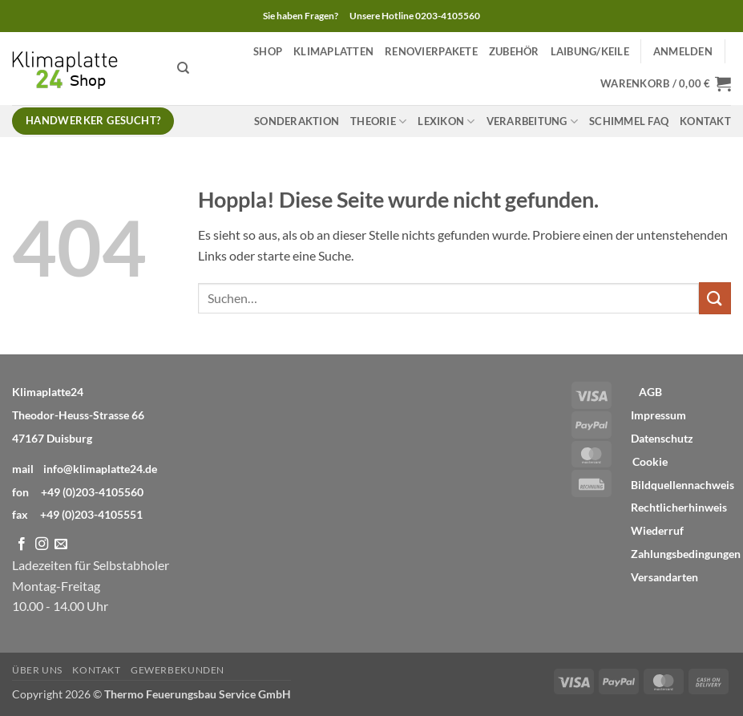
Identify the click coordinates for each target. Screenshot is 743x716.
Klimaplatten (333, 51)
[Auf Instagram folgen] (41, 544)
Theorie (378, 121)
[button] (683, 51)
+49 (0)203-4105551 (91, 514)
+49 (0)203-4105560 (92, 492)
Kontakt (705, 121)
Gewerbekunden (177, 670)
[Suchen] (183, 68)
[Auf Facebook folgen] (21, 544)
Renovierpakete (431, 51)
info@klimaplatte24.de (100, 468)
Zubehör (514, 51)
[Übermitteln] (715, 298)
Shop (267, 51)
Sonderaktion (296, 121)
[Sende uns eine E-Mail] (61, 544)
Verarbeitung (533, 121)
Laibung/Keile (590, 51)
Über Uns (37, 670)
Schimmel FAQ (628, 121)
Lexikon (446, 121)
